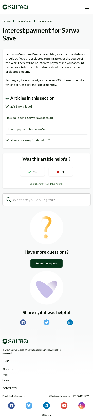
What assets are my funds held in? (28, 140)
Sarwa (7, 21)
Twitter (46, 322)
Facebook (23, 322)
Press (6, 374)
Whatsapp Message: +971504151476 (69, 396)
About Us (8, 369)
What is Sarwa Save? (19, 106)
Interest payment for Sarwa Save (27, 129)
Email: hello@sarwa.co (14, 396)
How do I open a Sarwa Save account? (30, 118)
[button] (86, 7)
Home (6, 380)
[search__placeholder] (46, 199)
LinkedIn (70, 322)
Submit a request (46, 263)
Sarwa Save (24, 21)
